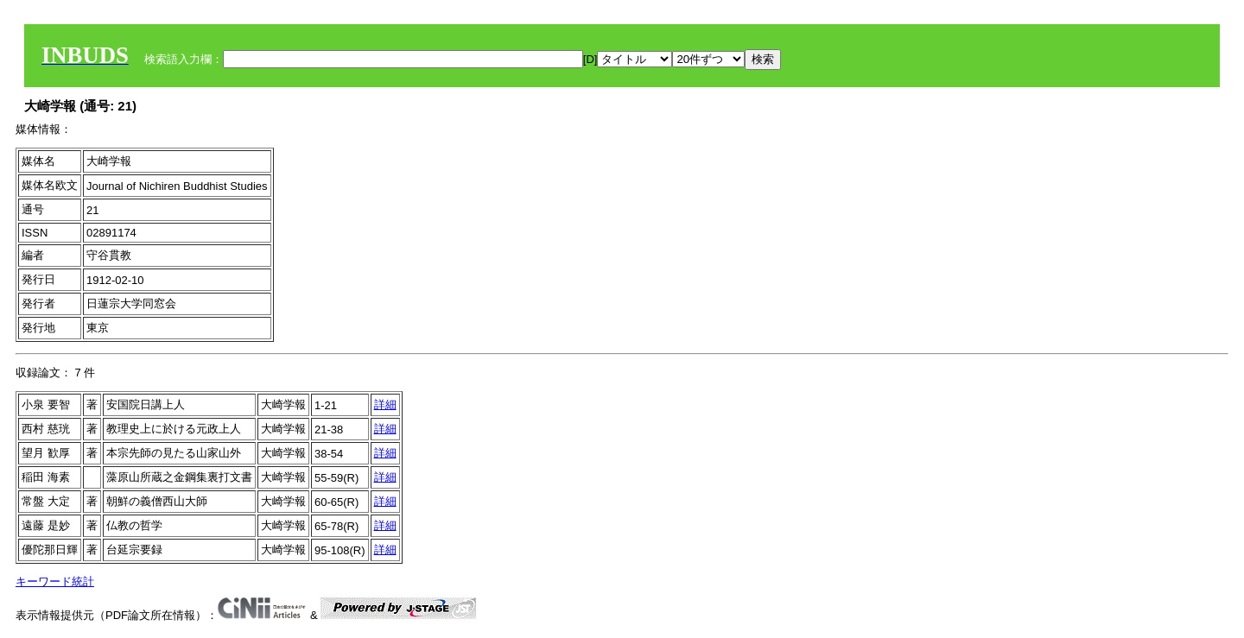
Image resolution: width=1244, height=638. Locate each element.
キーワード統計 (55, 581)
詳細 (385, 404)
